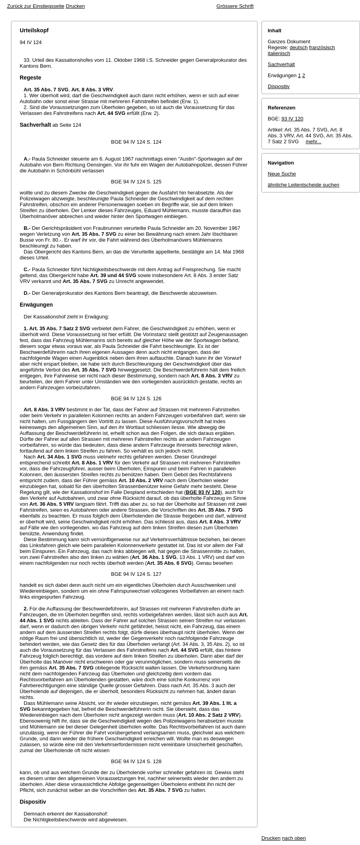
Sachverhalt (281, 64)
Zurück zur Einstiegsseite (35, 6)
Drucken (75, 6)
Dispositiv (279, 86)
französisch (322, 47)
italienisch (279, 53)
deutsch (299, 47)
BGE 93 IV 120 (203, 492)
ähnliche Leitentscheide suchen (303, 185)
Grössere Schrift (235, 6)
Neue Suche (282, 174)
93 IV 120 (293, 119)
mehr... (313, 141)
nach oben (294, 838)
